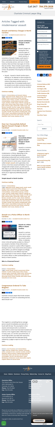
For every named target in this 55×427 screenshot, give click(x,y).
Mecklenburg (5, 108)
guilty (11, 105)
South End (26, 114)
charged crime (14, 350)
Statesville (4, 116)
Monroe (8, 110)
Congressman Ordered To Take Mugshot (14, 286)
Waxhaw (17, 116)
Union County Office (8, 394)
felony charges (19, 104)
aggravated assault (10, 96)
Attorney (24, 98)
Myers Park (19, 110)
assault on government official (13, 98)
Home (4, 2)
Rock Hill (13, 114)
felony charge (12, 104)
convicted (17, 352)
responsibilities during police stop (17, 113)
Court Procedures (11, 349)
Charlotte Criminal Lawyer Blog (8, 7)
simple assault (10, 163)
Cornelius (17, 99)
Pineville (9, 111)
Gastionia (4, 273)
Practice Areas (23, 2)
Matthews (27, 107)
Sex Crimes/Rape (43, 106)
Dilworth (21, 102)
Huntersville (16, 105)
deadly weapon (15, 102)
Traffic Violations (43, 93)
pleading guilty (23, 111)
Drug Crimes (41, 104)
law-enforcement (18, 356)
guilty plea (27, 353)
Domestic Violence (22, 95)
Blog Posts (48, 374)
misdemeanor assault (19, 274)
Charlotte (4, 99)
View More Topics (42, 115)
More (52, 2)
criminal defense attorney (17, 101)
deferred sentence (11, 353)
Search (44, 129)
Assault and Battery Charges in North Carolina (16, 32)
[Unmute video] (30, 381)
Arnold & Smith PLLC (17, 419)
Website (12, 2)
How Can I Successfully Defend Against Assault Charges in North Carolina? (15, 126)
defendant (4, 353)
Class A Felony (10, 99)
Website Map (33, 374)
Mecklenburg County (14, 108)
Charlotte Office (7, 380)
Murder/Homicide (43, 102)
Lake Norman (28, 273)
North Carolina (26, 110)
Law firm (14, 107)
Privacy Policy (25, 374)
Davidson (8, 102)
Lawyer (18, 107)
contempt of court (10, 352)
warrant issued (16, 359)
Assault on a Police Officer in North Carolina (16, 216)
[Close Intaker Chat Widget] (50, 381)
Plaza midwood (15, 111)
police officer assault (26, 276)
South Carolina (20, 114)
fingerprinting (20, 353)
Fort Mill (26, 104)
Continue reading (7, 91)
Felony (6, 104)
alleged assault (19, 96)
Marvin (22, 107)
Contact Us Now (44, 66)
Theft (39, 109)
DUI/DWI (41, 86)
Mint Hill (22, 108)
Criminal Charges (24, 99)
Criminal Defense (11, 95)
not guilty (4, 111)
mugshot (28, 358)
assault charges (9, 270)
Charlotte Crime (42, 99)
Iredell (10, 355)
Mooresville (13, 110)
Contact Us (34, 2)
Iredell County (23, 105)
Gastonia (7, 105)
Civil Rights (41, 89)
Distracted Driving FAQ (43, 160)
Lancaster (8, 107)
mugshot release (6, 359)
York (23, 116)
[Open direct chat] (47, 381)
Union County (10, 116)
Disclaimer (17, 374)
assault (25, 96)
